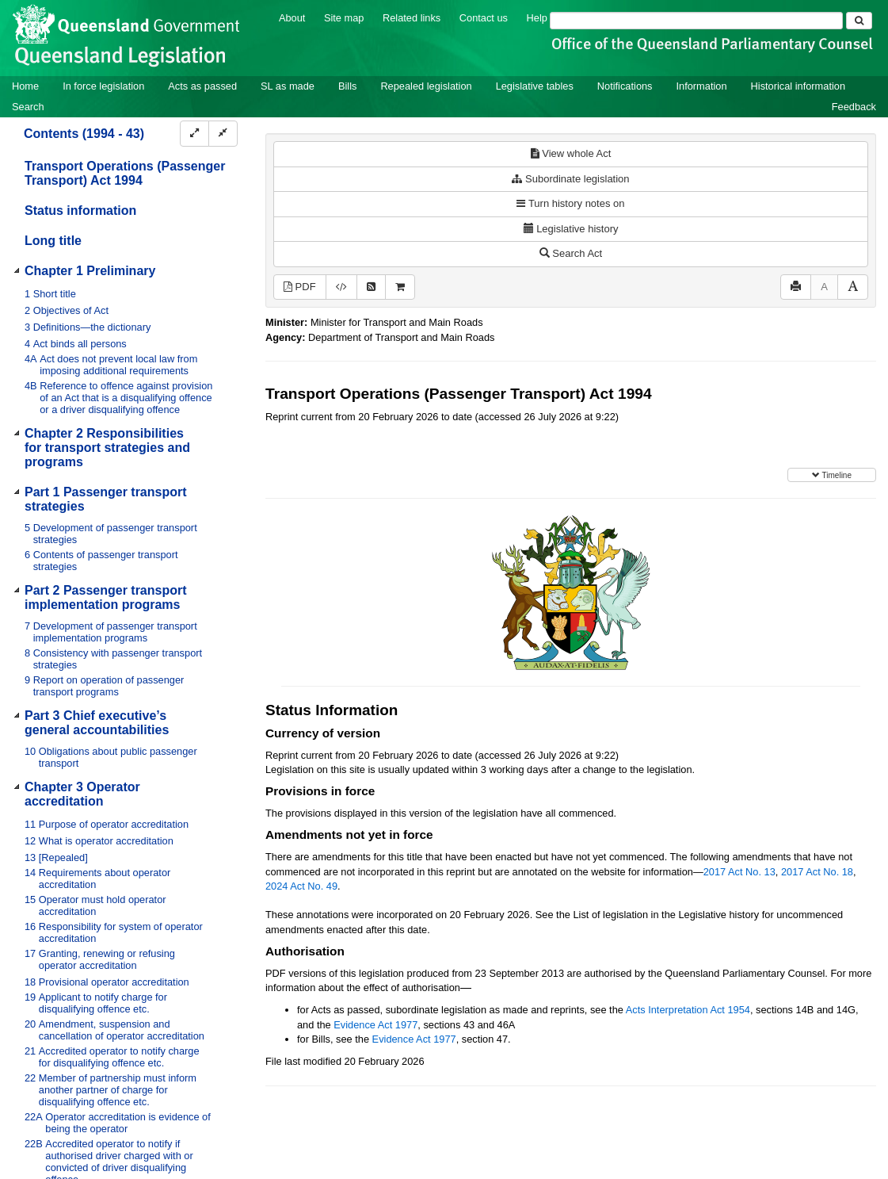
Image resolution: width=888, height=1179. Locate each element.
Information (701, 86)
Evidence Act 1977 (375, 1025)
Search (28, 107)
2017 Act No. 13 (739, 872)
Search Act (570, 253)
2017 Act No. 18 (817, 872)
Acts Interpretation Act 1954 (688, 1010)
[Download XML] (341, 287)
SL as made (287, 86)
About (292, 18)
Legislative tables (535, 86)
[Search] (696, 20)
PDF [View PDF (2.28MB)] (300, 287)
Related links (411, 18)
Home (25, 86)
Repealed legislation (425, 86)
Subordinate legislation (570, 179)
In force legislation (103, 86)
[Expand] (194, 134)
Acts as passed (202, 86)
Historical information (798, 86)
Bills (347, 86)
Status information (80, 210)
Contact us (483, 18)
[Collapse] (223, 134)
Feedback (854, 107)
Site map (344, 18)
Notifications (625, 86)
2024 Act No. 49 (301, 886)
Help (537, 18)
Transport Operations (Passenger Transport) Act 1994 (125, 173)
